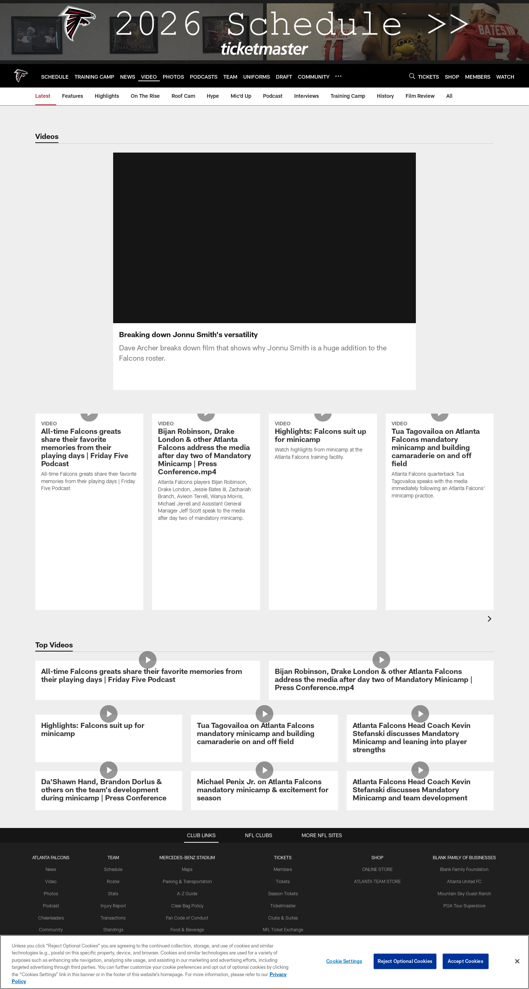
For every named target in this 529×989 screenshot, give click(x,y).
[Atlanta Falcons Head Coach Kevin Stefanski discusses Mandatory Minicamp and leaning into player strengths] (420, 738)
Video (51, 881)
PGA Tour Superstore (464, 905)
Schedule (113, 869)
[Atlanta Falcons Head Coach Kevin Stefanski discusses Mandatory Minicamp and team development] (420, 790)
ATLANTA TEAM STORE (377, 881)
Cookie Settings (344, 961)
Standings (113, 929)
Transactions (113, 917)
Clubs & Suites (283, 917)
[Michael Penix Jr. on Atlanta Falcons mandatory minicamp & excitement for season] (264, 790)
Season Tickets (283, 893)
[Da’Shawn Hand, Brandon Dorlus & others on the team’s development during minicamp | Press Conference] (108, 790)
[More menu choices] (338, 76)
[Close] (517, 961)
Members (283, 869)
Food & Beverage (187, 929)
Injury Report (113, 905)
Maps (187, 869)
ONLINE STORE (377, 869)
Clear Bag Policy (187, 905)
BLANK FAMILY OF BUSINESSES (464, 857)
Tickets (283, 881)
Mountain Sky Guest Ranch (464, 893)
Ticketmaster (283, 905)
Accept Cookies (465, 961)
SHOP (377, 857)
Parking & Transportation (187, 881)
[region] (264, 962)
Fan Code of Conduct (187, 917)
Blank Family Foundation (464, 869)
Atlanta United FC (464, 881)
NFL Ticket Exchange (283, 929)
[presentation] (491, 620)
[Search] (412, 76)
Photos (51, 893)
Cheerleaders (51, 917)
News (51, 869)
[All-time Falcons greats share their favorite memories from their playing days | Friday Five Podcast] (89, 457)
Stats (113, 893)
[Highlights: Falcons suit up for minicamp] (323, 441)
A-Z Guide (187, 893)
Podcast (51, 905)
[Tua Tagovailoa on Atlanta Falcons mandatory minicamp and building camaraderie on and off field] (440, 461)
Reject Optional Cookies (405, 961)
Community (51, 929)
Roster (113, 881)
